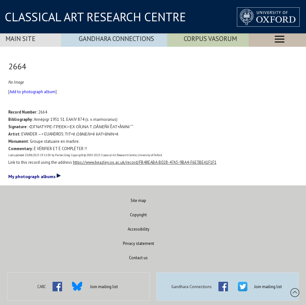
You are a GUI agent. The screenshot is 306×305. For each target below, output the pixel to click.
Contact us (138, 257)
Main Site (20, 38)
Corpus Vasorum (210, 38)
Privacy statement (138, 243)
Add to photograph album (32, 91)
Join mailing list (104, 286)
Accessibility (138, 229)
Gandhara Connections (116, 38)
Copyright (138, 215)
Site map (138, 200)
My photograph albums (34, 176)
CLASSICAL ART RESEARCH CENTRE (95, 17)
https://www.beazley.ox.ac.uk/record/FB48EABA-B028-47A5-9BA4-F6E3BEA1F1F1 (145, 162)
